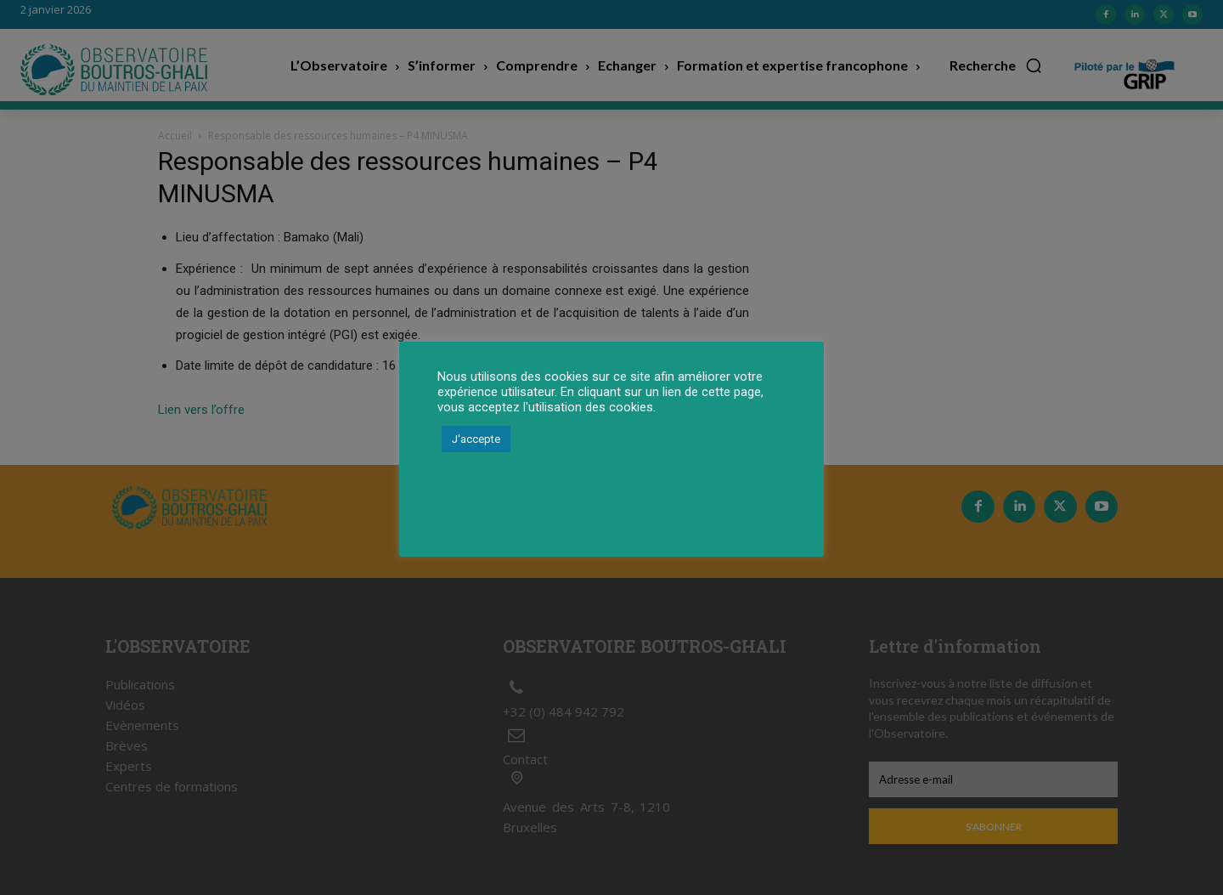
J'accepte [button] (476, 439)
